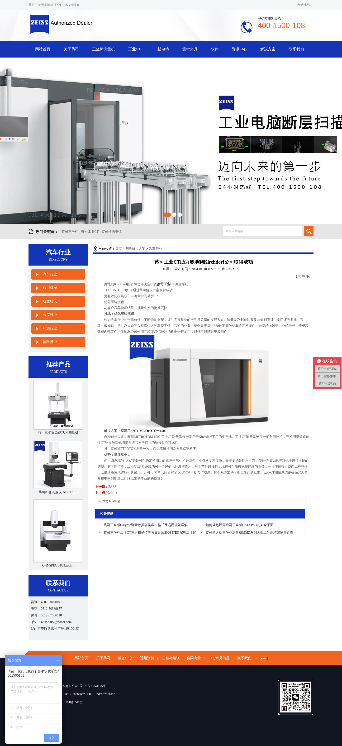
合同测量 (194, 658)
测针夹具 (190, 49)
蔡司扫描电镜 (112, 231)
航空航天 (50, 301)
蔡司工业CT (90, 231)
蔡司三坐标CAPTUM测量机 (58, 432)
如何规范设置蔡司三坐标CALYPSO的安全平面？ (241, 525)
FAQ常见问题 (219, 658)
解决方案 (268, 49)
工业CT (134, 49)
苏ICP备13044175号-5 (94, 686)
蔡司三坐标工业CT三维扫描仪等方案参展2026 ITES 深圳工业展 (150, 532)
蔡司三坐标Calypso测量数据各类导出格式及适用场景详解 (146, 525)
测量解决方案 (135, 249)
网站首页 (42, 49)
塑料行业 (50, 342)
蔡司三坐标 (70, 231)
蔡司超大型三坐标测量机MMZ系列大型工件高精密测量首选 (249, 532)
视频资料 (147, 658)
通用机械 (50, 288)
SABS (112, 487)
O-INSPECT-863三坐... (58, 565)
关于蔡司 (71, 49)
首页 (118, 249)
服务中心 (125, 658)
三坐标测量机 (103, 49)
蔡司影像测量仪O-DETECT (58, 492)
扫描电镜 (161, 49)
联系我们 (296, 49)
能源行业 (50, 328)
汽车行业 (50, 274)
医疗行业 (50, 315)
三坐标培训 (171, 658)
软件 (214, 49)
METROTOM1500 (152, 431)
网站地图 (303, 5)
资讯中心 (239, 49)
